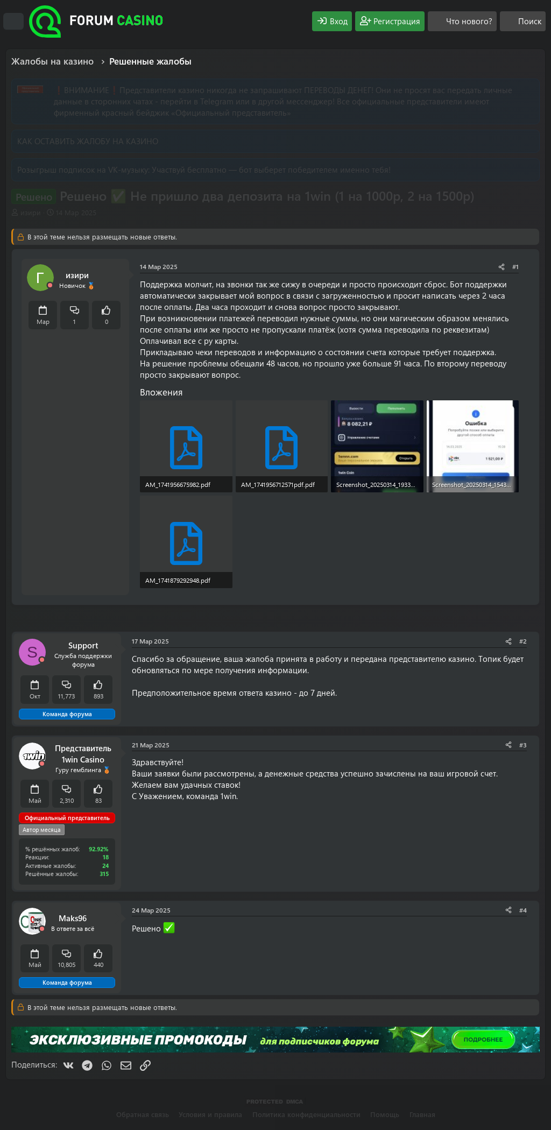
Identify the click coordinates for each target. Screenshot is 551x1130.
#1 (515, 266)
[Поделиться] (501, 266)
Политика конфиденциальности (306, 1114)
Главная (422, 1114)
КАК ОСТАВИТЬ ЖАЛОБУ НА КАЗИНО (87, 141)
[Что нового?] (462, 21)
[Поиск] (523, 21)
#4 (523, 910)
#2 (523, 641)
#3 (523, 744)
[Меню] (13, 21)
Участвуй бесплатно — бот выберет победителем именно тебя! (271, 169)
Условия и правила (210, 1114)
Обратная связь (142, 1114)
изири (30, 212)
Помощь (384, 1114)
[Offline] (50, 285)
